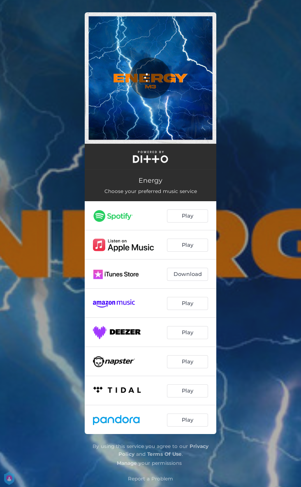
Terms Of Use (164, 454)
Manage (127, 463)
